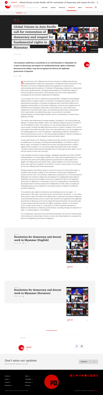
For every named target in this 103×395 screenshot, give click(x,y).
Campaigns (89, 7)
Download (70, 267)
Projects (62, 7)
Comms (87, 69)
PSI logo (27, 385)
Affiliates (62, 3)
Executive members (79, 3)
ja (25, 243)
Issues (53, 7)
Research (57, 3)
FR (47, 3)
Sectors (44, 7)
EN (44, 3)
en (20, 76)
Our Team (68, 3)
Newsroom (71, 7)
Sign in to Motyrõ (89, 3)
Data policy (28, 382)
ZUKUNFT (96, 390)
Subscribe (88, 361)
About (80, 7)
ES (50, 3)
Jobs (72, 3)
